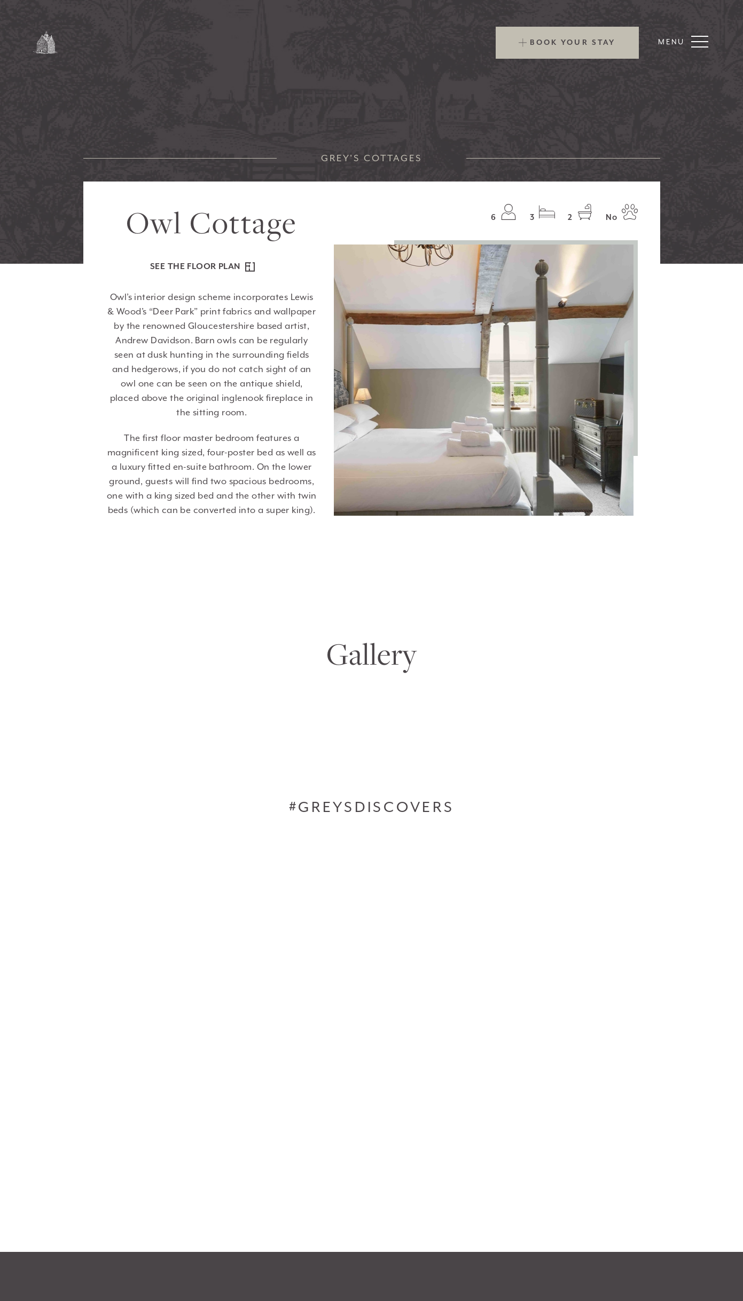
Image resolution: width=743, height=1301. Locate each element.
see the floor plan (202, 266)
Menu (683, 42)
